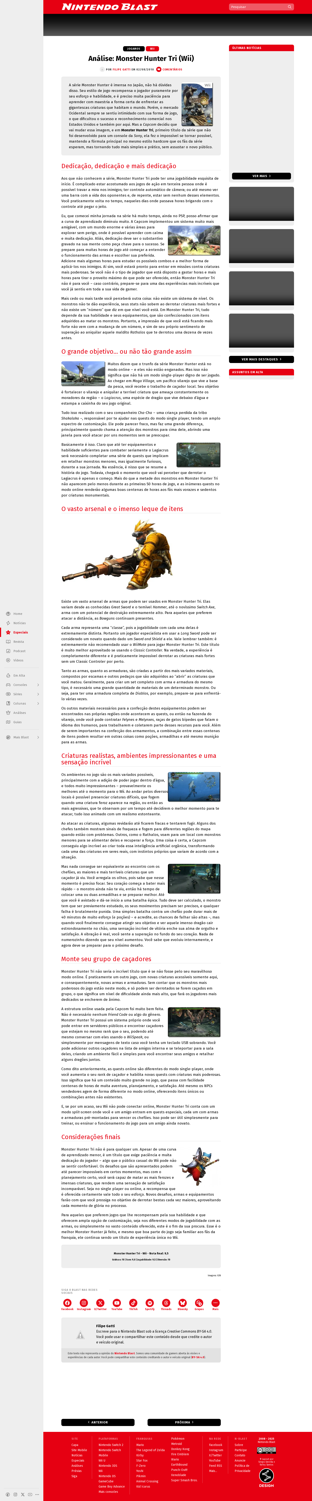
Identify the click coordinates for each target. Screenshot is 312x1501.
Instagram (84, 1305)
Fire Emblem (180, 1454)
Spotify (149, 1305)
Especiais (78, 1460)
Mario (140, 1445)
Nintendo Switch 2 (111, 1445)
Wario (175, 1459)
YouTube (116, 1305)
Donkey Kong (180, 1449)
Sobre (239, 1445)
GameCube (106, 1481)
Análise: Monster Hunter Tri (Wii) (141, 58)
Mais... (213, 1471)
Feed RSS (215, 1466)
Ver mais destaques (260, 359)
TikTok (133, 1305)
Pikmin (141, 1476)
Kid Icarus (143, 1486)
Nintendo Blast (124, 1353)
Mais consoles (108, 1492)
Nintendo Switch (110, 1450)
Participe (241, 1450)
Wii (152, 48)
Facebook (67, 1305)
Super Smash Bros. (184, 1480)
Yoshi (139, 1471)
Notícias (77, 1455)
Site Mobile (79, 1450)
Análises (77, 1466)
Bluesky (183, 1305)
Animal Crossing (147, 1481)
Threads (166, 1305)
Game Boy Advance (112, 1486)
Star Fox (142, 1460)
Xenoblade (178, 1475)
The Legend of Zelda (150, 1450)
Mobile (103, 1455)
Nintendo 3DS (108, 1466)
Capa (75, 1445)
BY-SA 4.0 (198, 1357)
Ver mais (262, 176)
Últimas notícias (247, 48)
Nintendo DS (107, 1476)
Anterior (99, 1422)
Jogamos (133, 48)
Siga (74, 1476)
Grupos (199, 1305)
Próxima (182, 1422)
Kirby (140, 1455)
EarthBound (179, 1465)
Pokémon (177, 1439)
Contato (240, 1455)
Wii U (102, 1460)
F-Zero (141, 1466)
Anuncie (240, 1460)
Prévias (77, 1471)
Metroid (176, 1444)
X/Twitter (100, 1305)
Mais (215, 1305)
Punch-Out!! (179, 1470)
